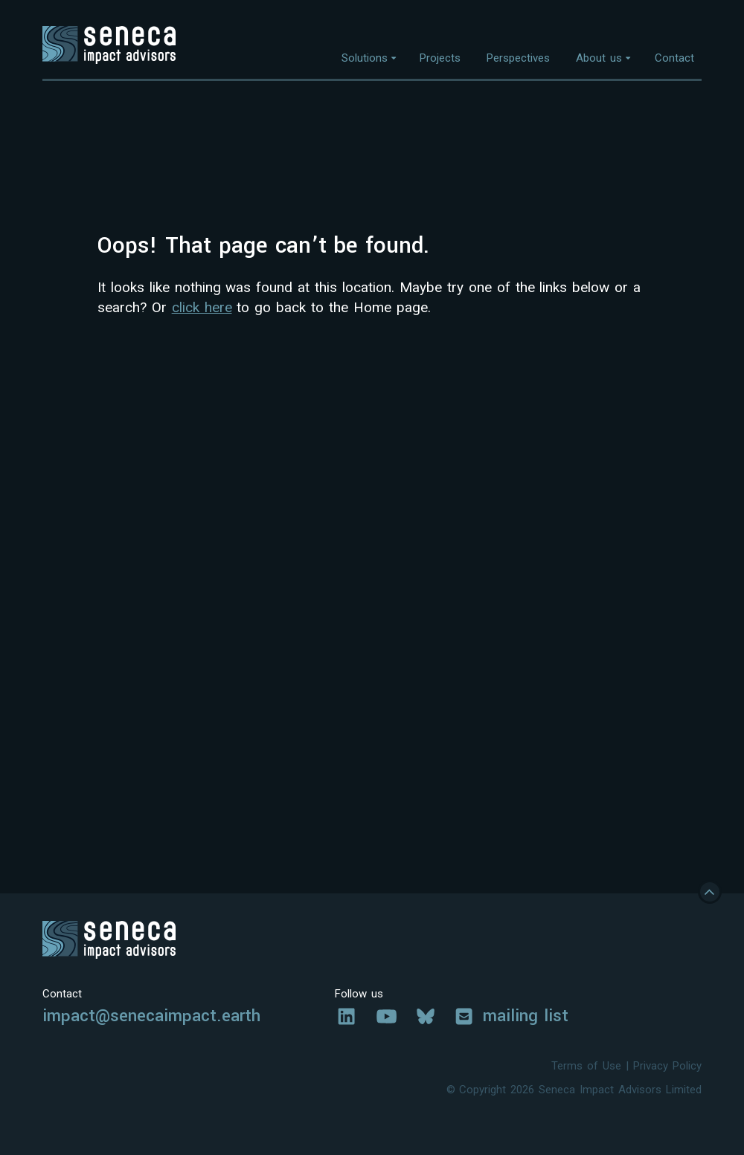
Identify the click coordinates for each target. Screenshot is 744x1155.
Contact (674, 58)
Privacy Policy (667, 1065)
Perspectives (518, 58)
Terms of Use (586, 1065)
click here (202, 307)
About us (599, 58)
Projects (440, 58)
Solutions (364, 58)
